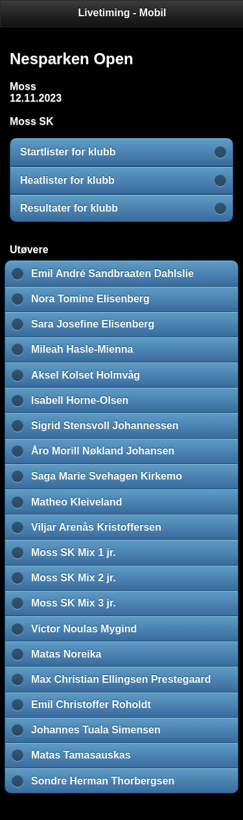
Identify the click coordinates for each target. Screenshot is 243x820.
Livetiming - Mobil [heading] (122, 12)
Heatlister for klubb (67, 180)
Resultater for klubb (69, 208)
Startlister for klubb (68, 151)
